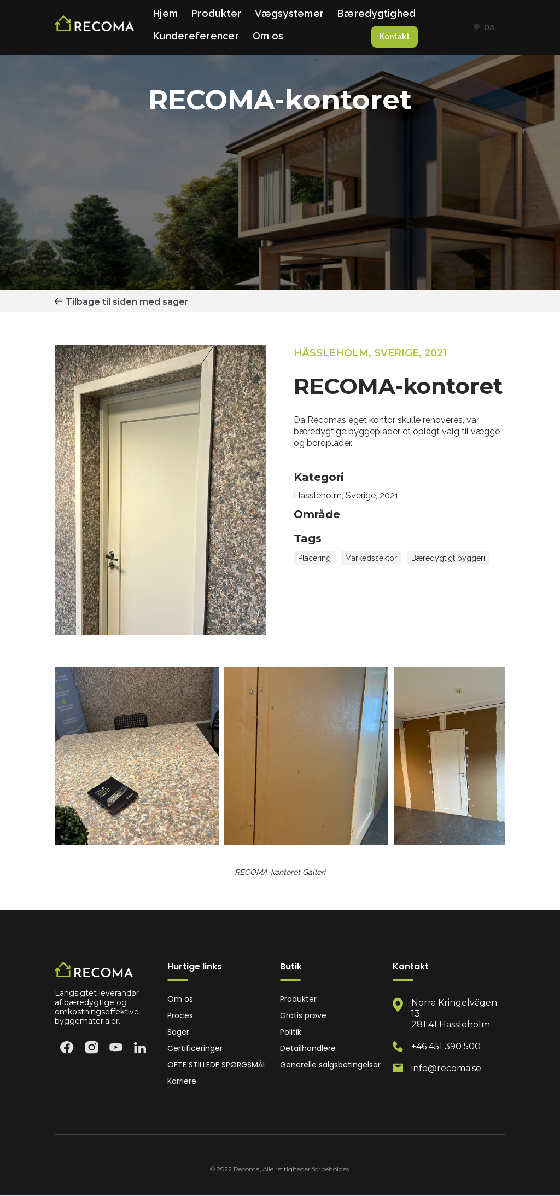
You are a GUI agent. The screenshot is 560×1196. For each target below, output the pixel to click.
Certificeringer (195, 1048)
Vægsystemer (289, 13)
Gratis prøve (303, 1016)
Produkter (216, 13)
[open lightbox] (137, 756)
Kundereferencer (196, 36)
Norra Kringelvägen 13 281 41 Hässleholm (454, 1013)
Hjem (165, 13)
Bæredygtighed (376, 13)
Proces (180, 1016)
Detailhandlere (308, 1048)
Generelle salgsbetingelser (330, 1065)
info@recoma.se (446, 1068)
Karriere (181, 1081)
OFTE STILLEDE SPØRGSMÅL (216, 1065)
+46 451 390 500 (446, 1046)
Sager (178, 1032)
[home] (94, 28)
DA (483, 27)
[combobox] (483, 27)
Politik (290, 1032)
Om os (268, 36)
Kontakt (395, 36)
